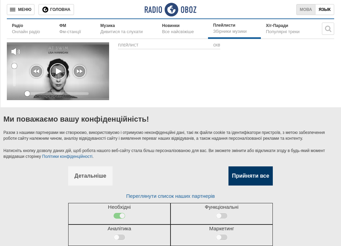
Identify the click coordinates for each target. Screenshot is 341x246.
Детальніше (90, 176)
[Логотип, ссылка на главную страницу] (170, 9)
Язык (324, 9)
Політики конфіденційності (67, 156)
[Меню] (20, 9)
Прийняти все (250, 176)
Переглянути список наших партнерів (170, 196)
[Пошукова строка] (328, 29)
